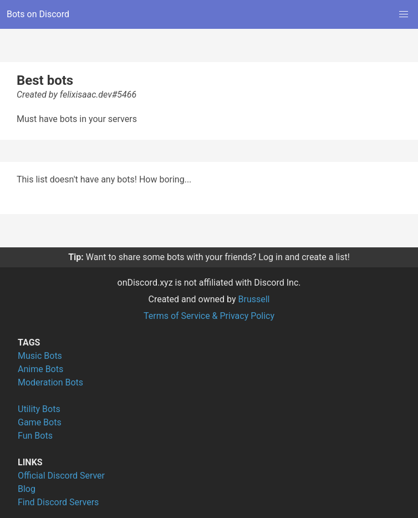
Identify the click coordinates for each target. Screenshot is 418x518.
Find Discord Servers (58, 502)
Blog (26, 489)
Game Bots (40, 422)
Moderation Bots (50, 382)
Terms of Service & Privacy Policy (209, 316)
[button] (403, 14)
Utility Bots (39, 409)
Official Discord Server (61, 475)
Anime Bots (40, 369)
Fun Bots (35, 435)
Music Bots (40, 356)
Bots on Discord (38, 14)
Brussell (254, 299)
